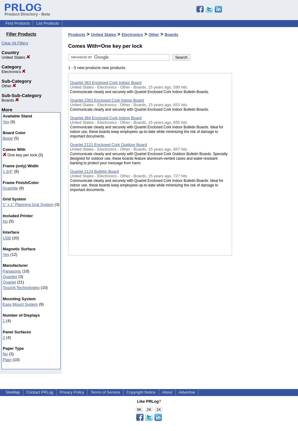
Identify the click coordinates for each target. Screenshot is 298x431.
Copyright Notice (141, 392)
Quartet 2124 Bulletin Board (94, 171)
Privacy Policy (72, 392)
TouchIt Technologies (21, 287)
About (167, 392)
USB (7, 238)
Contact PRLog (39, 392)
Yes (6, 122)
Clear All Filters (15, 43)
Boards (10, 100)
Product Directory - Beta (27, 11)
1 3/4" (8, 171)
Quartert (10, 276)
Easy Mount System (20, 304)
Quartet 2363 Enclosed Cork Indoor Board (107, 100)
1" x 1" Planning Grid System (28, 204)
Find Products (17, 23)
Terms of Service (105, 392)
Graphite (10, 188)
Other (9, 86)
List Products (47, 23)
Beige (8, 138)
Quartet (9, 282)
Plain (7, 359)
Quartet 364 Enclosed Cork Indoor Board (106, 118)
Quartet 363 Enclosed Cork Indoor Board (106, 82)
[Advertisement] (262, 158)
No (5, 221)
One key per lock (20, 155)
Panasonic (12, 271)
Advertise (187, 392)
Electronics (14, 71)
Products (76, 34)
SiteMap (12, 392)
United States (16, 57)
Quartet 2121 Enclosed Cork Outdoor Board (108, 144)
